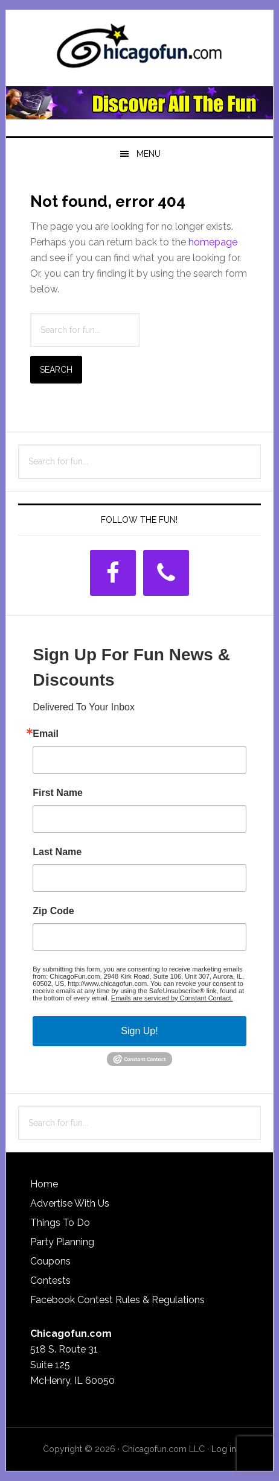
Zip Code (53, 911)
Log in (223, 1449)
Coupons (50, 1261)
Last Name (57, 852)
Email (46, 734)
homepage (212, 242)
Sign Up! (139, 1031)
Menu (148, 154)
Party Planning (62, 1242)
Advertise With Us (69, 1203)
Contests (50, 1280)
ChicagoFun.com (139, 49)
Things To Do (60, 1222)
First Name (58, 793)
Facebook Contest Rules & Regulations (117, 1300)
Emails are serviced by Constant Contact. (172, 998)
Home (44, 1184)
